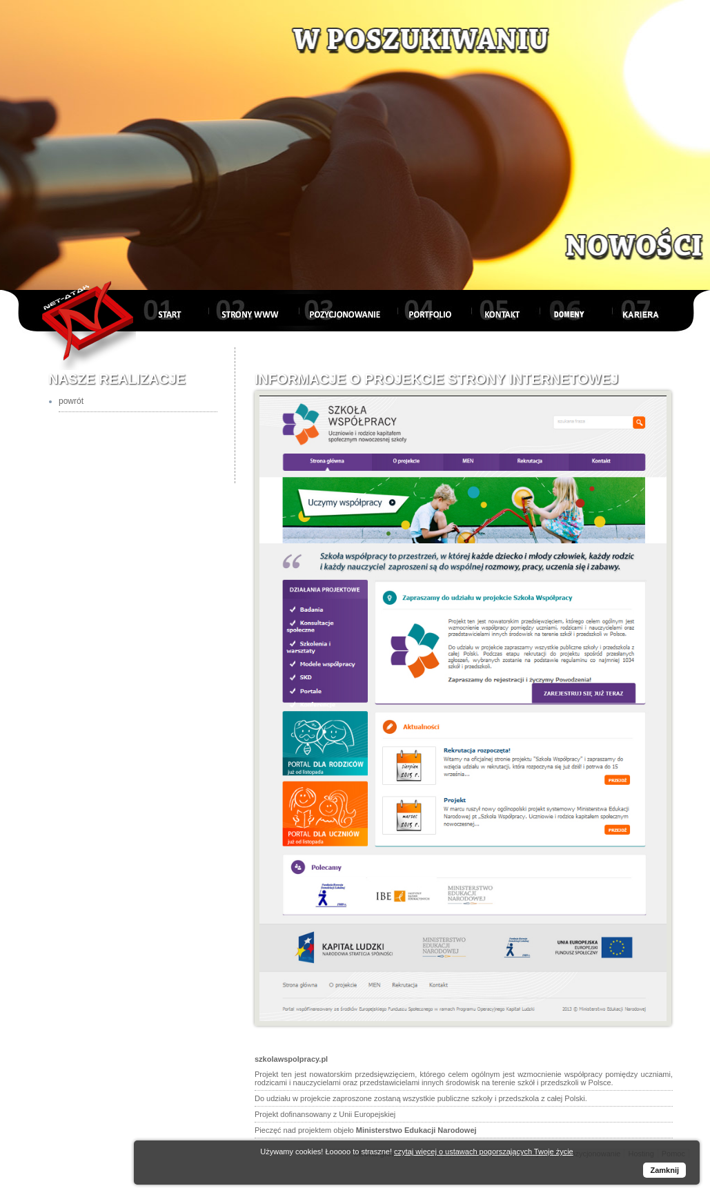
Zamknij (664, 1170)
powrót (71, 401)
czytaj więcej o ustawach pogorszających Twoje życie (483, 1151)
